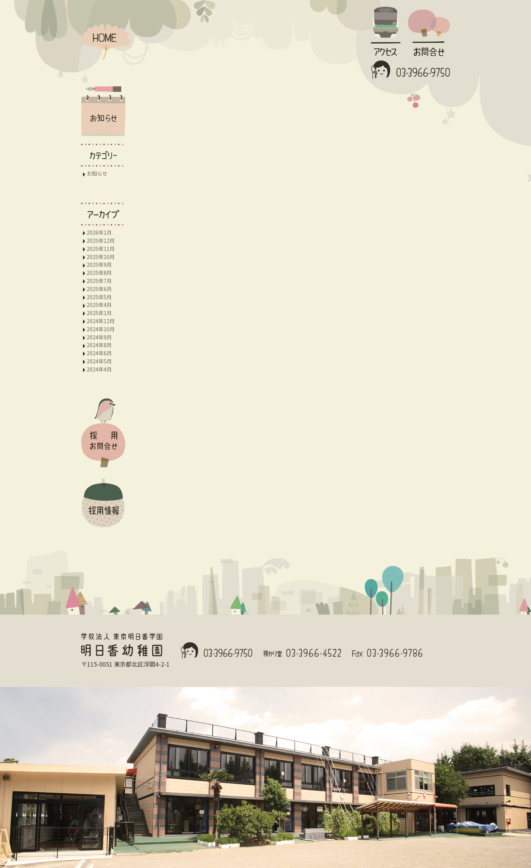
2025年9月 (99, 264)
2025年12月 (101, 240)
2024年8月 (99, 345)
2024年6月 (99, 353)
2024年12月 (101, 321)
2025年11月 (101, 248)
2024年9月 (99, 337)
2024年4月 (99, 369)
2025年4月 (99, 304)
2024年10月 (101, 329)
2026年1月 (99, 232)
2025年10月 (101, 256)
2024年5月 (99, 361)
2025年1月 (99, 313)
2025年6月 (99, 289)
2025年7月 (99, 280)
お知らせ (97, 173)
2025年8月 (99, 272)
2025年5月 (99, 297)
